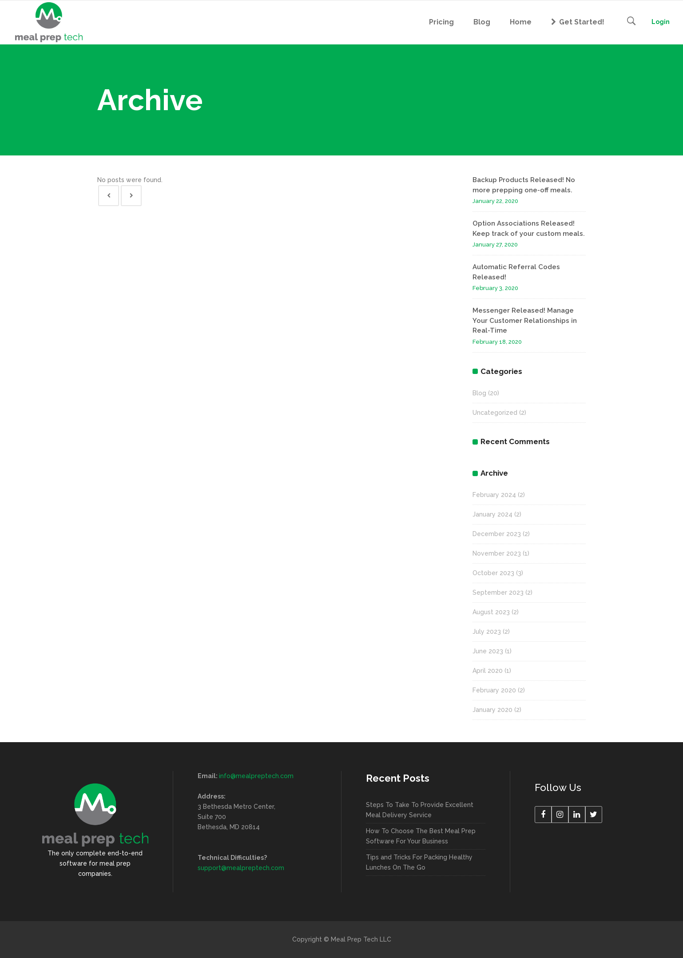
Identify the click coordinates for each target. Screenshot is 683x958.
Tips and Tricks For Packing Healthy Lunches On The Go (419, 862)
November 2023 (497, 553)
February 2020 (494, 690)
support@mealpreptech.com (241, 867)
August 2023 (491, 612)
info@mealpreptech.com (256, 775)
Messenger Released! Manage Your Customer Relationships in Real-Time (525, 320)
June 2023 (488, 651)
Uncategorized (495, 412)
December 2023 (497, 533)
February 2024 (494, 494)
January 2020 (492, 709)
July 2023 (487, 631)
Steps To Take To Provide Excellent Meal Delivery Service (419, 810)
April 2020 (488, 670)
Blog (479, 393)
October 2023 (493, 572)
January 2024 (492, 514)
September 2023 (498, 592)
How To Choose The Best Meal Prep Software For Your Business (421, 836)
